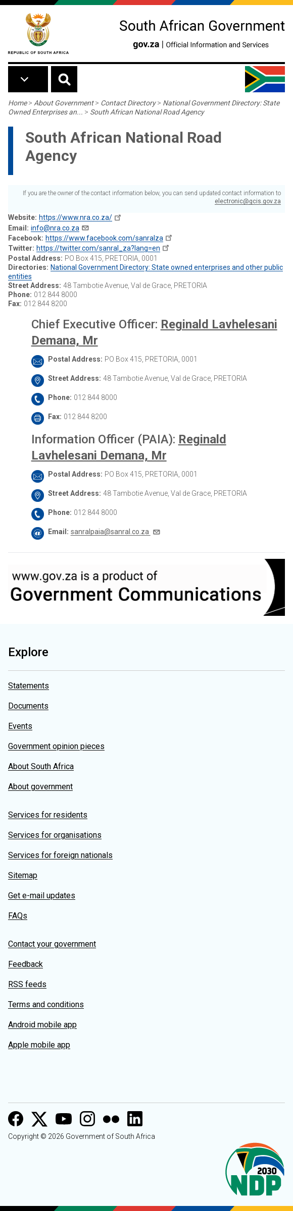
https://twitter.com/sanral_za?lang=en (98, 248)
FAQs (17, 915)
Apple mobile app (39, 1045)
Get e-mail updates (41, 895)
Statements (28, 685)
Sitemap (22, 875)
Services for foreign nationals (60, 855)
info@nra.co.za (55, 228)
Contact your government (52, 944)
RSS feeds (27, 984)
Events (20, 726)
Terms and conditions (46, 1004)
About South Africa (41, 766)
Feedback (25, 964)
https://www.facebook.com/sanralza (104, 238)
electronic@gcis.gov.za (248, 201)
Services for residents (47, 815)
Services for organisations (55, 835)
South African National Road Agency (147, 112)
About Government (63, 103)
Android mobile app (42, 1024)
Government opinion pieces (56, 746)
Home (17, 103)
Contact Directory (128, 103)
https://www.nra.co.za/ (75, 217)
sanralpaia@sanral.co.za (111, 532)
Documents (28, 706)
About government (40, 786)
